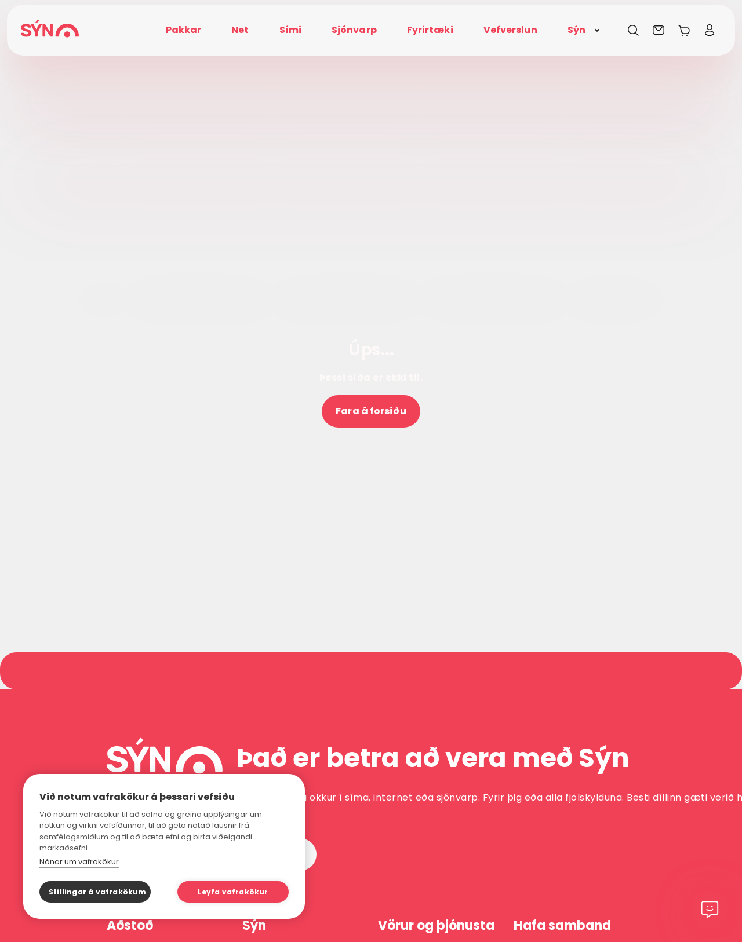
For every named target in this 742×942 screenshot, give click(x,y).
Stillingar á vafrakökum (98, 892)
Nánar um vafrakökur (79, 861)
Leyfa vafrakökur (233, 892)
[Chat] (709, 909)
